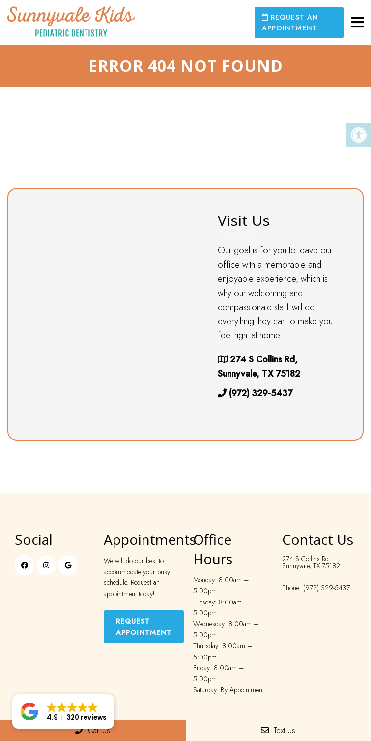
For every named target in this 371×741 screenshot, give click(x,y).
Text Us (278, 730)
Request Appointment (143, 626)
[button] (63, 711)
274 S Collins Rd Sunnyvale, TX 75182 (311, 562)
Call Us (92, 730)
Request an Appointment (290, 22)
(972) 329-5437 (260, 393)
